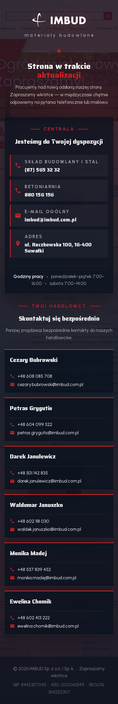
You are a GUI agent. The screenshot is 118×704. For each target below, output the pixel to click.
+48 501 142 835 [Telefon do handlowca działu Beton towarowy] (29, 473)
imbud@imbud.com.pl (51, 220)
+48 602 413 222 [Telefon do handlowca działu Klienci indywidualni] (30, 617)
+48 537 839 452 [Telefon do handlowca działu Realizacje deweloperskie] (30, 569)
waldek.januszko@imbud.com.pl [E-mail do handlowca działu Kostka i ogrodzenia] (45, 529)
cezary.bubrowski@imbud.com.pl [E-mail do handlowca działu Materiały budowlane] (46, 384)
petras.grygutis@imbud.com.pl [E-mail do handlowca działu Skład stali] (44, 432)
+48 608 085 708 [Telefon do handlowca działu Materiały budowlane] (31, 376)
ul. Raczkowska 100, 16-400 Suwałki (58, 248)
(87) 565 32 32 (42, 170)
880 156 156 (39, 195)
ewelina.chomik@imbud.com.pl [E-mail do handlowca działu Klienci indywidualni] (44, 626)
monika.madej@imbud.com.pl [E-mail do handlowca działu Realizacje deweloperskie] (43, 577)
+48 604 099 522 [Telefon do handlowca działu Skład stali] (31, 424)
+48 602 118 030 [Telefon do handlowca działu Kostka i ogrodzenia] (29, 521)
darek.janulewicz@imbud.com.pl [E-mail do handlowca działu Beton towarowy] (45, 481)
